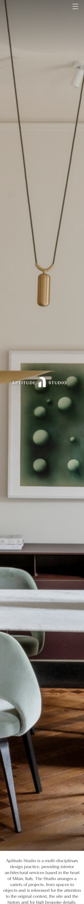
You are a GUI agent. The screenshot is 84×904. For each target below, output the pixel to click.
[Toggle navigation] (75, 6)
